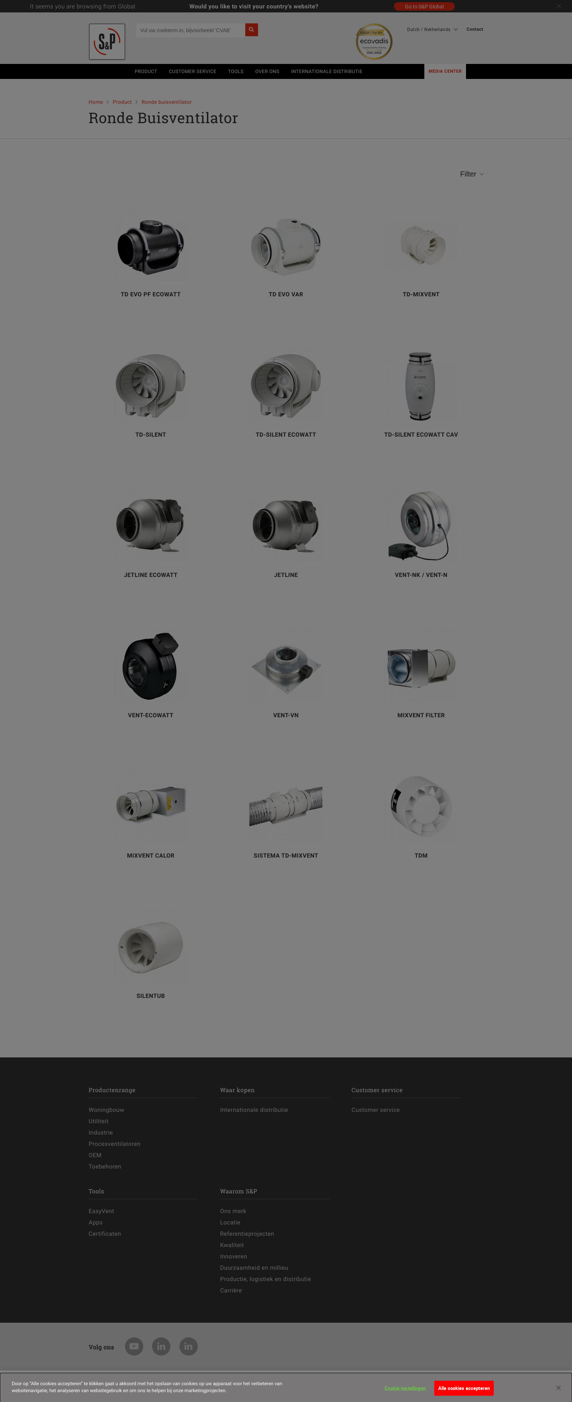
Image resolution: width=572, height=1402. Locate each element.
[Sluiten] (558, 1391)
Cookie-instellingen (405, 1391)
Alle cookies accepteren (464, 1391)
